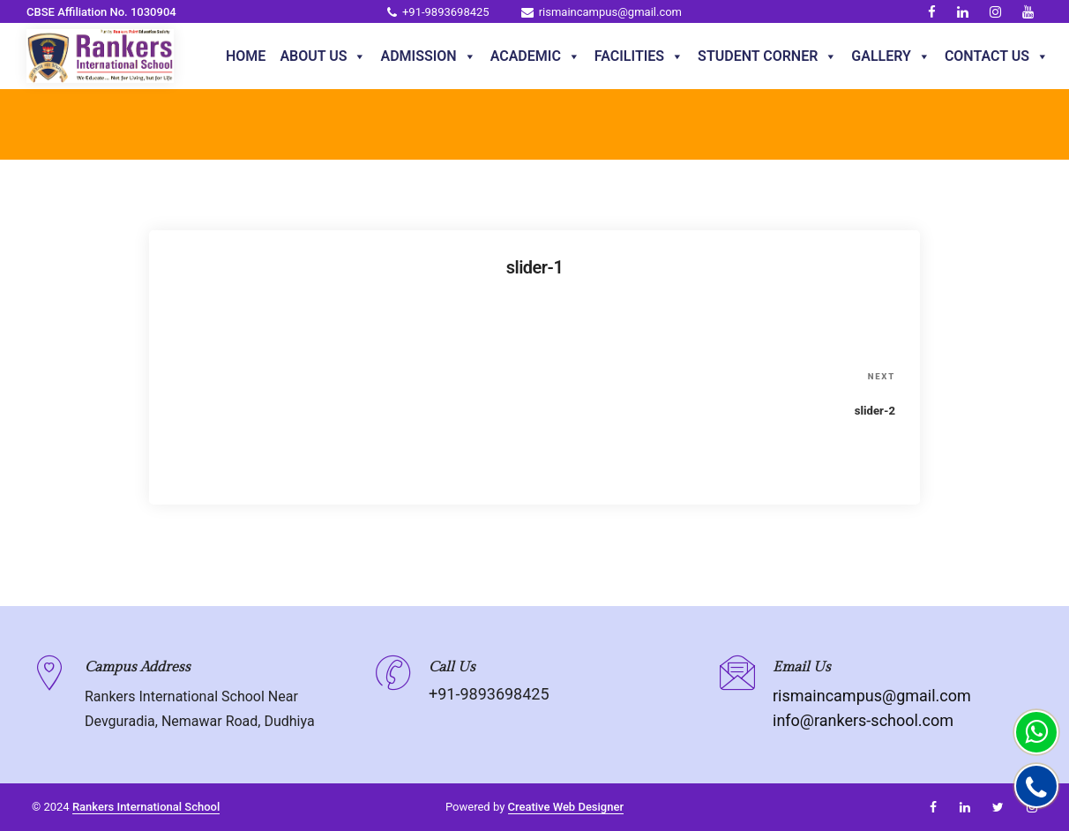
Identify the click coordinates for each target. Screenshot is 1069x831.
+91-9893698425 (438, 12)
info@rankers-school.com (863, 720)
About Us (323, 56)
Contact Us (997, 56)
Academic (535, 56)
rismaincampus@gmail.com (601, 12)
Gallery (891, 56)
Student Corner (767, 56)
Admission (427, 56)
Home (245, 56)
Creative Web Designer (566, 806)
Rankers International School (146, 806)
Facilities (639, 56)
